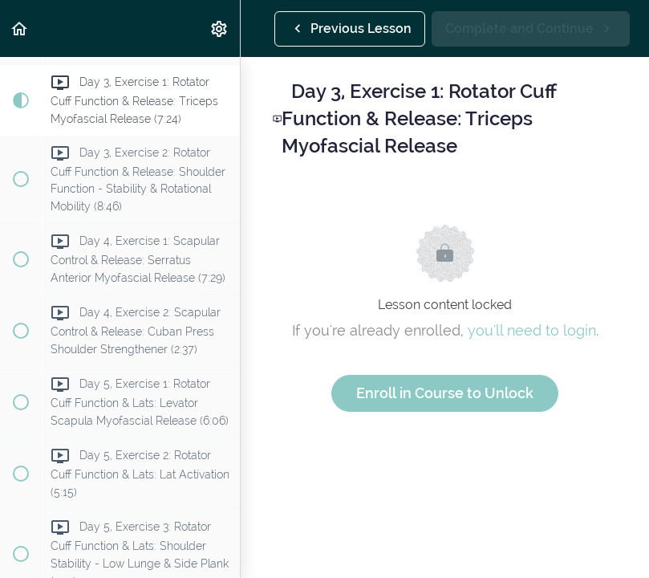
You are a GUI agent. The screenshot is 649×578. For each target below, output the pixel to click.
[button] (20, 28)
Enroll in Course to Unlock (444, 393)
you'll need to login (532, 330)
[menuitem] (220, 28)
